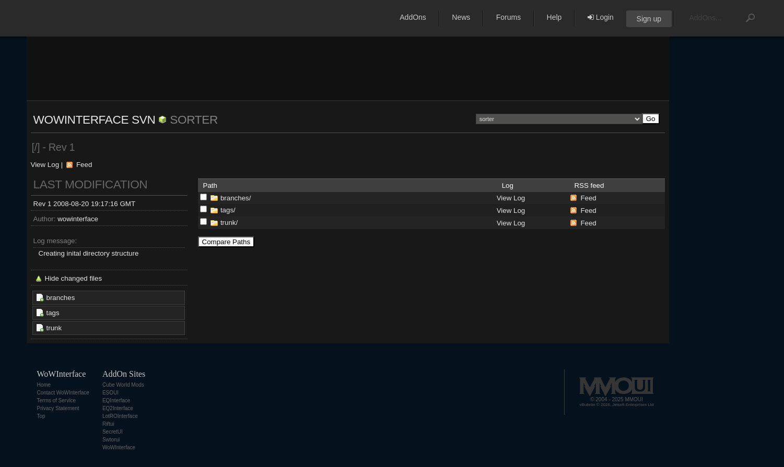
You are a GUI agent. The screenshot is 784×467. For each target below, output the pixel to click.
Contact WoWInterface (63, 393)
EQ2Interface (117, 408)
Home (44, 385)
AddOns (413, 17)
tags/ (228, 210)
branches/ (235, 198)
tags (53, 313)
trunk (54, 328)
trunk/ (229, 222)
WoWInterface (118, 447)
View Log (45, 165)
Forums (508, 17)
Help (554, 17)
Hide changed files (73, 278)
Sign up (649, 19)
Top (41, 416)
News (461, 17)
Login (601, 17)
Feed (84, 165)
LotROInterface (120, 416)
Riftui (108, 424)
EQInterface (116, 400)
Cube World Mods (123, 385)
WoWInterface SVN (94, 119)
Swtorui (111, 439)
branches (60, 298)
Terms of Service (56, 400)
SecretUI (112, 432)
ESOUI (110, 393)
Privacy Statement (58, 408)
